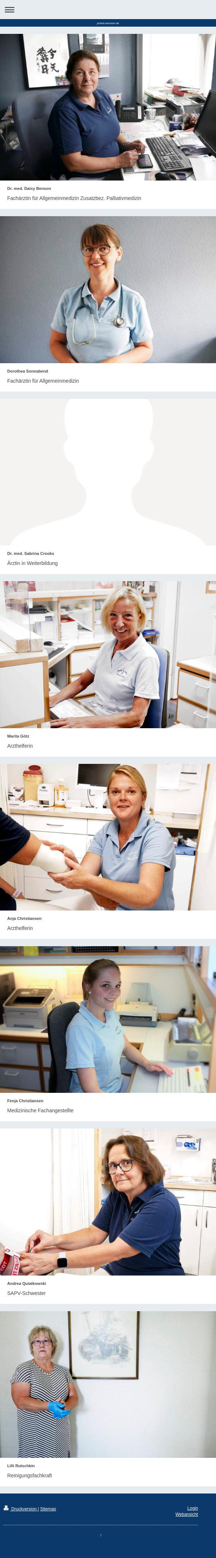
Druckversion (21, 1509)
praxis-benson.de (108, 23)
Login (192, 1508)
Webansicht (187, 1514)
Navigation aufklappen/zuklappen (108, 9)
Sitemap (48, 1509)
